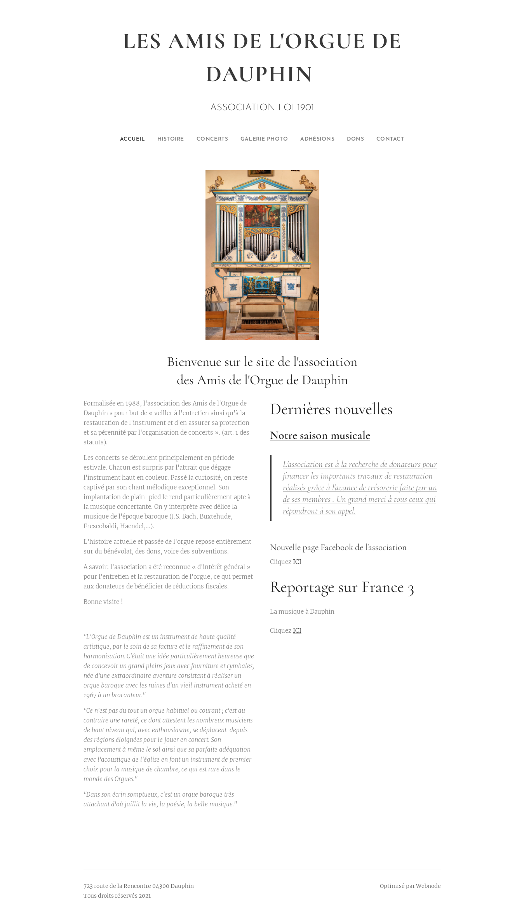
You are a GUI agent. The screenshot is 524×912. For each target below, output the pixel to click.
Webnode (428, 885)
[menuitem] (121, 139)
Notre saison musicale (320, 435)
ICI (297, 562)
